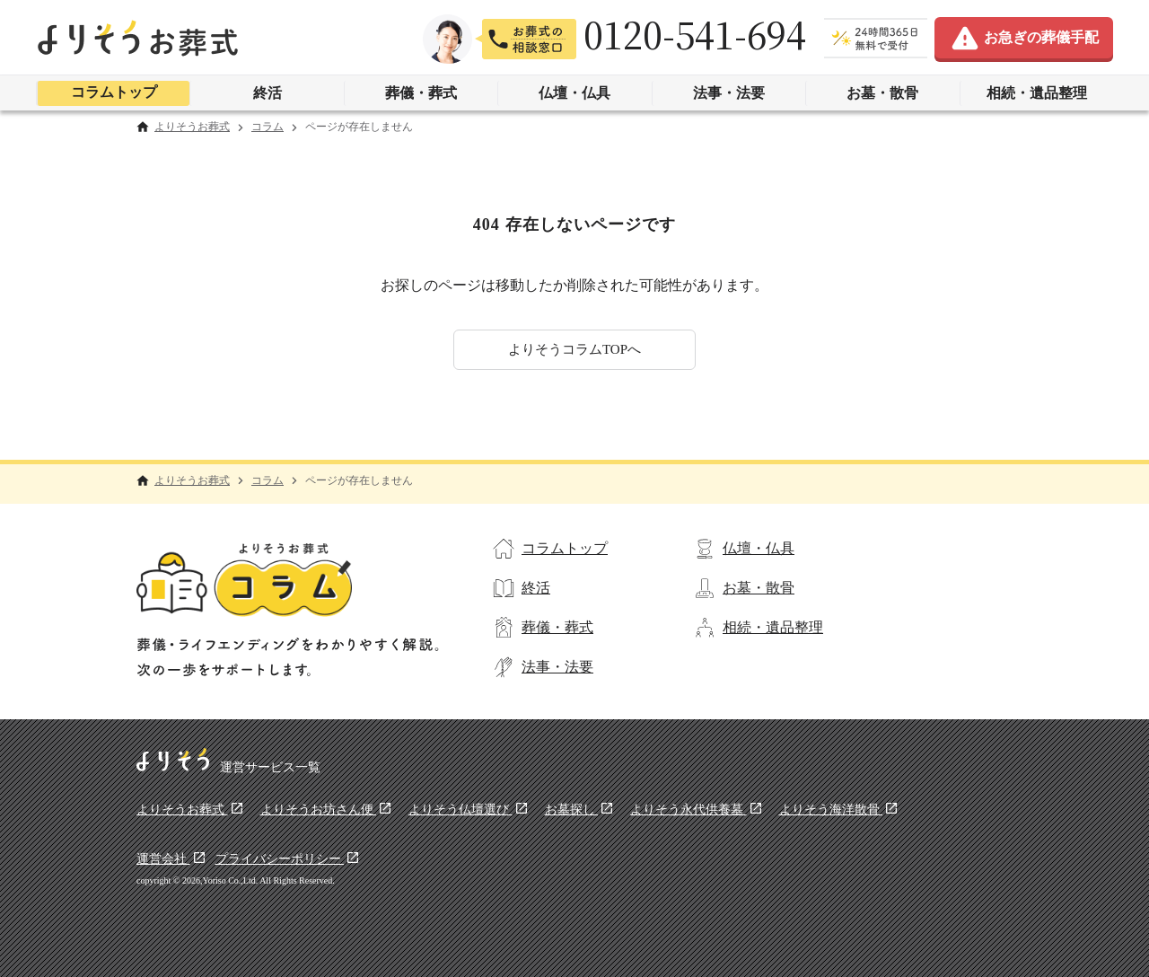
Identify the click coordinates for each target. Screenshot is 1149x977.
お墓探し (572, 809)
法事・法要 (729, 93)
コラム (267, 127)
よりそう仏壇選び (460, 809)
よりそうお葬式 (192, 127)
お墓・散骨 (882, 93)
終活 (267, 93)
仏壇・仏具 (574, 93)
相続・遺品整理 (1037, 93)
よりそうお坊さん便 (318, 809)
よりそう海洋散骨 (831, 809)
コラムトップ (114, 92)
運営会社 (163, 859)
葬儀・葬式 (421, 93)
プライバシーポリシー (280, 859)
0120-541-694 (694, 34)
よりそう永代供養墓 (688, 809)
